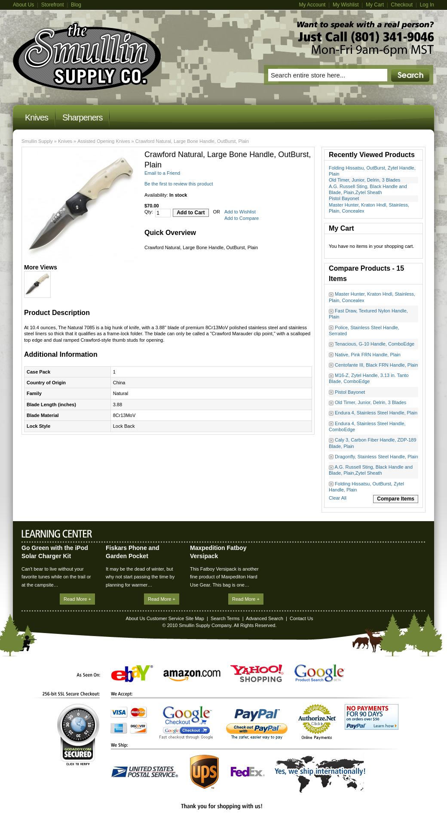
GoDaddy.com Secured (78, 734)
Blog (76, 5)
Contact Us (301, 618)
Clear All (337, 497)
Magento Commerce (87, 56)
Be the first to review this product (178, 183)
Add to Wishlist (240, 211)
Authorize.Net (317, 722)
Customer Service (165, 618)
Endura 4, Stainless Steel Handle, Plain (376, 412)
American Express (118, 728)
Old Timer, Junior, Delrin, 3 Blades (364, 179)
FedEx (248, 772)
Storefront (52, 5)
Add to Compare (241, 218)
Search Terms (225, 618)
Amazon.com (191, 676)
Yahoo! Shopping (257, 673)
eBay (132, 673)
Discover (138, 728)
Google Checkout (186, 722)
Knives (65, 141)
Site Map (194, 618)
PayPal (257, 724)
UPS (204, 772)
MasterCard (138, 712)
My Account (312, 5)
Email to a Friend (162, 173)
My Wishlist (346, 5)
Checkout (402, 5)
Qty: (148, 211)
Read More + (77, 599)
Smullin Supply (37, 141)
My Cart (375, 5)
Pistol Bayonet (344, 198)
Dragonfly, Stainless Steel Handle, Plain (376, 456)
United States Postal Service (144, 771)
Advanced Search (264, 618)
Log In (427, 5)
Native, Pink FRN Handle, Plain (368, 354)
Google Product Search (319, 673)
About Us (23, 5)
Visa (119, 712)
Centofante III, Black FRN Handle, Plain (376, 365)
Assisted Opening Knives (103, 141)
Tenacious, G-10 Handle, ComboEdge (374, 343)
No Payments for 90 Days (371, 717)
